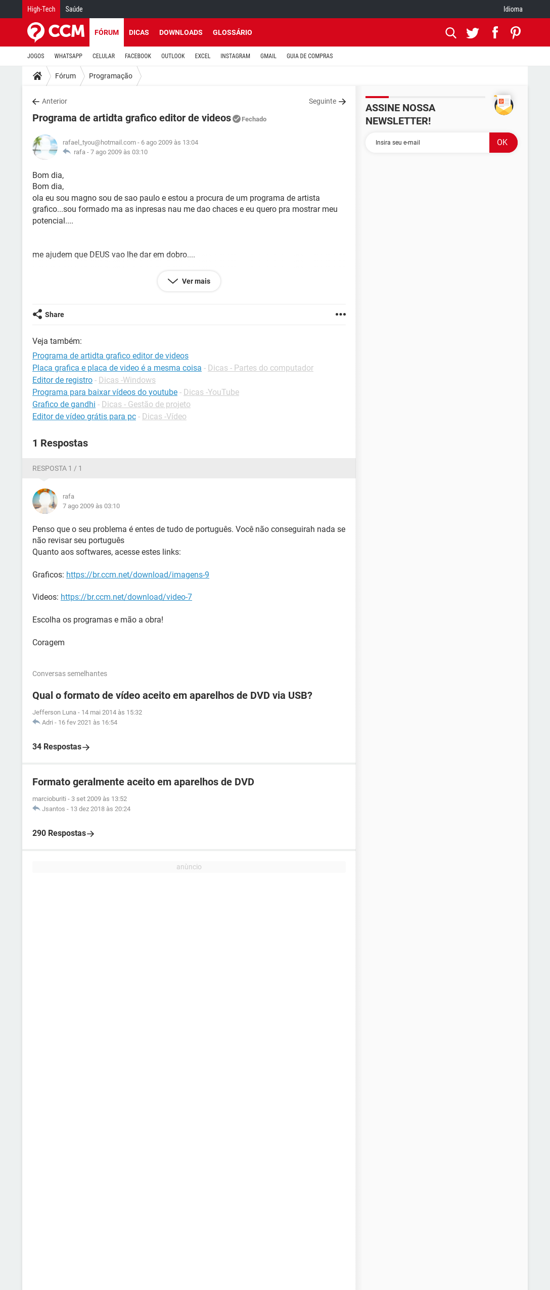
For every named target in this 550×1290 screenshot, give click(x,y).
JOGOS (35, 56)
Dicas (139, 32)
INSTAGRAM (235, 56)
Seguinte (322, 101)
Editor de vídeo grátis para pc (84, 416)
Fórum (107, 32)
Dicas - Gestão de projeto (146, 404)
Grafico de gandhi (64, 404)
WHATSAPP (68, 56)
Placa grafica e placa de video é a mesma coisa (117, 368)
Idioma (513, 9)
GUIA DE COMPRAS (310, 56)
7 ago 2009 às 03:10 (119, 152)
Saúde (73, 9)
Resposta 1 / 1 (57, 468)
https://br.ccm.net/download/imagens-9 (137, 575)
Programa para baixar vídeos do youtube (104, 392)
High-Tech (41, 9)
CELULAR (104, 56)
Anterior (54, 101)
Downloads (181, 32)
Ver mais (195, 281)
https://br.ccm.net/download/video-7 (126, 597)
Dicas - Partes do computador (260, 368)
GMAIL (268, 56)
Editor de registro (62, 380)
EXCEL (202, 56)
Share (54, 314)
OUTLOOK (173, 56)
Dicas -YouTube (211, 392)
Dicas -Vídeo (164, 416)
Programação (110, 76)
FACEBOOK (138, 56)
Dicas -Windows (127, 380)
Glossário (232, 32)
